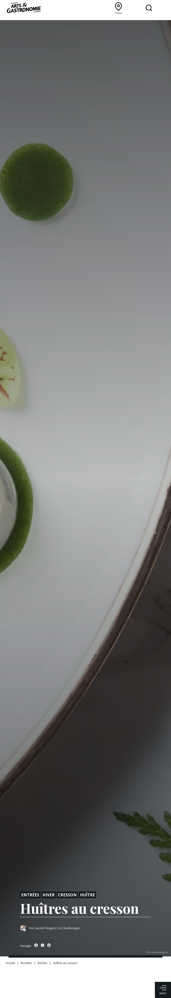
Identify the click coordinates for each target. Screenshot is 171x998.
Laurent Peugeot (45, 928)
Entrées (30, 895)
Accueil (10, 963)
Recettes (26, 963)
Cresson (67, 895)
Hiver (48, 895)
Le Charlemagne (69, 928)
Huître (87, 895)
